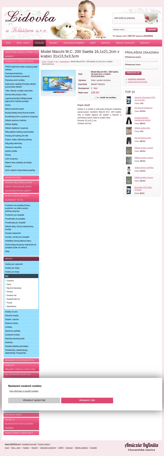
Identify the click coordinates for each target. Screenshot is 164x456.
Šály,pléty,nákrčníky (13, 143)
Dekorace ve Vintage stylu (19, 360)
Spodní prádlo (11, 151)
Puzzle (9, 303)
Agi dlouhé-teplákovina (143, 108)
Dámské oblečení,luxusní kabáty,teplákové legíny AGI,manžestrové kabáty (18, 186)
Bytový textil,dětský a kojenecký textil (17, 198)
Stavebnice (64, 61)
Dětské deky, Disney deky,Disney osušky (19, 227)
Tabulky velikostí (125, 43)
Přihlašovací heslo (133, 64)
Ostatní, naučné (12, 319)
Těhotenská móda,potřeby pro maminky (21, 54)
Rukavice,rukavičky (13, 147)
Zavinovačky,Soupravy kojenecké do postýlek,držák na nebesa (20, 246)
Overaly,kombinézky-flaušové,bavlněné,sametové (17, 74)
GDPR (93, 43)
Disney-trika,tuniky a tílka (15, 94)
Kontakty (145, 43)
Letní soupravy (11, 159)
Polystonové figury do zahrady (17, 376)
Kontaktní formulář (29, 444)
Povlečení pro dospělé (14, 215)
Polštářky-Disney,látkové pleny (18, 241)
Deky (7, 251)
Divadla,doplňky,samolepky (16, 346)
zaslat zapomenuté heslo (137, 82)
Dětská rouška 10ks (142, 128)
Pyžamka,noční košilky (15, 80)
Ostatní (8, 166)
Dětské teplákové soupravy (16, 128)
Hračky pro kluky (12, 272)
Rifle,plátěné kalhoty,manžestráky (19, 132)
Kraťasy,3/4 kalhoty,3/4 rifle (16, 136)
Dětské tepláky (11, 124)
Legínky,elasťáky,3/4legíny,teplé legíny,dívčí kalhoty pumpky (18, 99)
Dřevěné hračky (12, 315)
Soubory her (11, 295)
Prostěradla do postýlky (15, 219)
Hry (56, 61)
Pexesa (10, 292)
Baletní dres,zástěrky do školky (18, 162)
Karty (9, 284)
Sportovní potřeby (12, 331)
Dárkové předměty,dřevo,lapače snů (20, 367)
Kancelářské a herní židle (19, 433)
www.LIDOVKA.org (13, 444)
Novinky (53, 43)
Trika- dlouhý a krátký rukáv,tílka (19, 91)
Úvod (8, 43)
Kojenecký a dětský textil (19, 61)
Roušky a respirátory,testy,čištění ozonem (19, 424)
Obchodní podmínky (74, 43)
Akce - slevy (23, 43)
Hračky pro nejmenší (14, 264)
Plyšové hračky (11, 323)
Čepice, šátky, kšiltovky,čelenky (18, 139)
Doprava (105, 43)
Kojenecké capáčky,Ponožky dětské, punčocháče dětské (20, 85)
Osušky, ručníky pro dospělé (17, 237)
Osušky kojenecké (13, 233)
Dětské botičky (13, 177)
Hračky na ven (11, 312)
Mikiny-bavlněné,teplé (14, 109)
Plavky (8, 155)
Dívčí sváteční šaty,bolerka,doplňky (20, 170)
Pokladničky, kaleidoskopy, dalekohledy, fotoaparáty (16, 351)
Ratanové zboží (13, 415)
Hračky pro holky (12, 268)
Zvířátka (8, 327)
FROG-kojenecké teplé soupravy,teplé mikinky (21, 68)
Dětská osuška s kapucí (144, 148)
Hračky (50, 61)
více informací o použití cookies (23, 391)
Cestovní (10, 281)
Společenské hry (13, 299)
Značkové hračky (12, 335)
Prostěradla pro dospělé (15, 223)
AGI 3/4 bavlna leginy (143, 138)
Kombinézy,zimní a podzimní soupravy (21, 116)
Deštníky (9, 342)
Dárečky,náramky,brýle (15, 338)
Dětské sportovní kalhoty (15, 120)
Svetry (8, 105)
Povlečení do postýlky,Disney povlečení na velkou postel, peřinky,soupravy (17, 208)
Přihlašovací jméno (133, 57)
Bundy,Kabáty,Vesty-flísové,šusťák (19, 113)
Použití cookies (44, 444)
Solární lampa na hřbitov (144, 168)
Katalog (39, 43)
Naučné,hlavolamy (14, 288)
